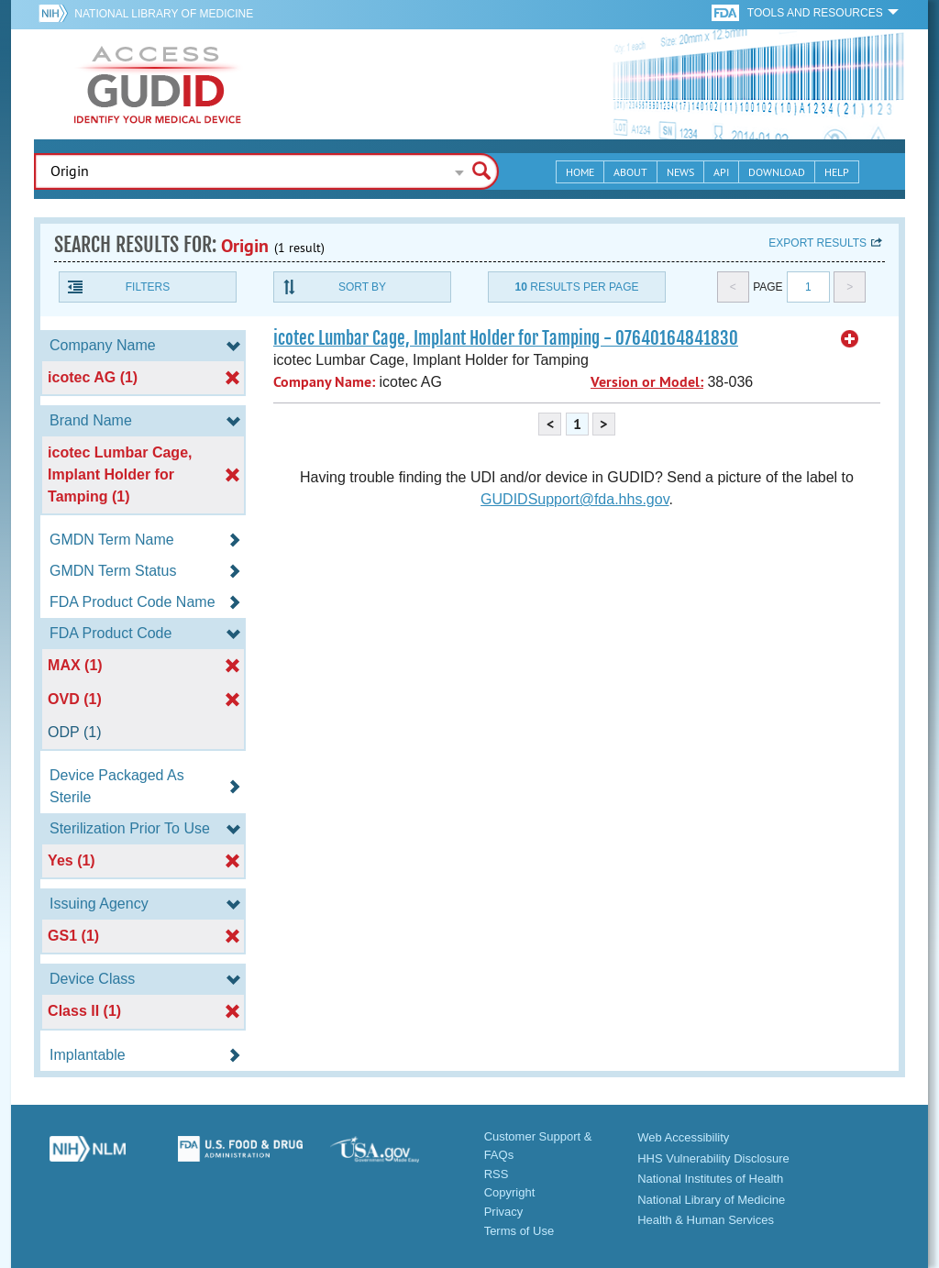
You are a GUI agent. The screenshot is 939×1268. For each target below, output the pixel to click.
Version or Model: (647, 381)
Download (776, 172)
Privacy (504, 1211)
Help (836, 172)
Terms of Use (519, 1231)
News (680, 172)
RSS (496, 1174)
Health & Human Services (705, 1220)
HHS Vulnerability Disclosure (713, 1158)
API (721, 172)
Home (580, 172)
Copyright (510, 1192)
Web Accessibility (683, 1137)
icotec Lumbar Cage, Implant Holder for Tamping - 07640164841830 (505, 338)
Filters (148, 287)
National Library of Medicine (163, 13)
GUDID (157, 84)
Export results (817, 243)
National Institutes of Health (710, 1178)
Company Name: (324, 381)
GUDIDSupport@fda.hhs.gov (574, 499)
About (630, 172)
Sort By (362, 287)
